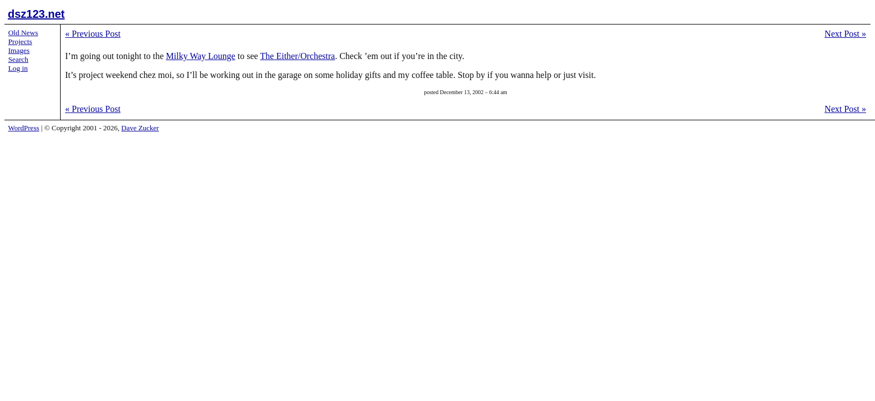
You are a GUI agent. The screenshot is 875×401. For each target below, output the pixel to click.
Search (18, 59)
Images (19, 50)
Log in (18, 68)
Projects (20, 41)
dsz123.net (36, 14)
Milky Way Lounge (200, 56)
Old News (23, 32)
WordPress (23, 128)
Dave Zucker (140, 128)
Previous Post (93, 33)
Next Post (845, 33)
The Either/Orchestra (297, 56)
